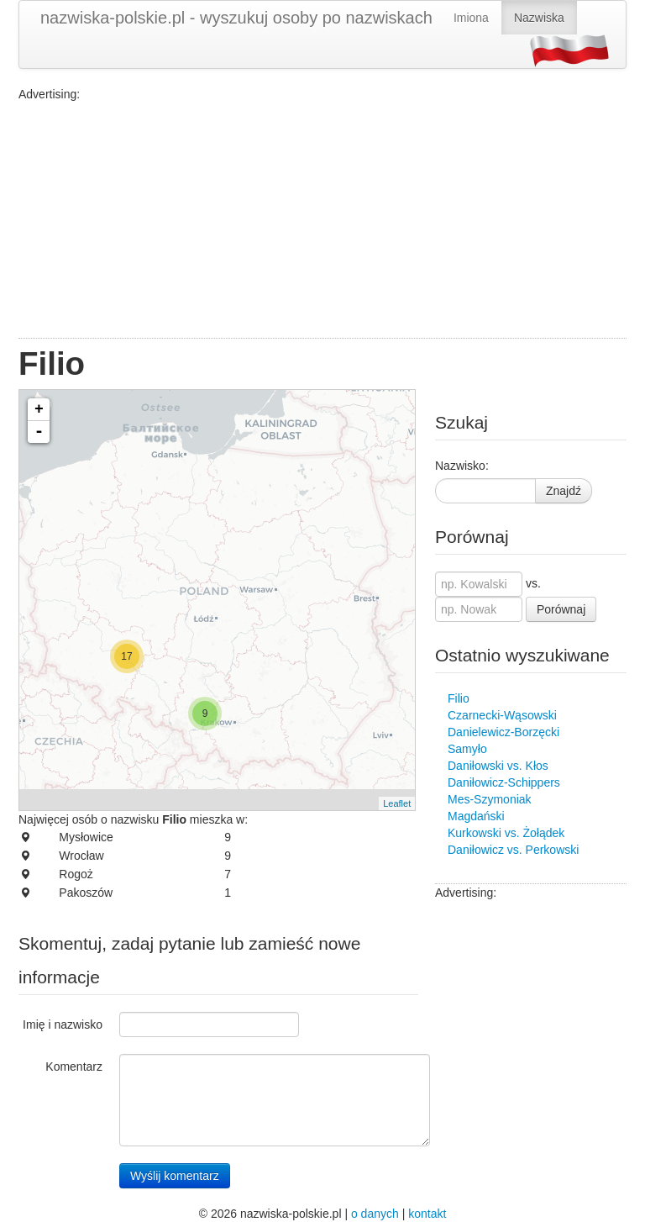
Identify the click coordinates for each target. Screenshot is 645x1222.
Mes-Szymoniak (490, 799)
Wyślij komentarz (174, 1175)
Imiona (471, 17)
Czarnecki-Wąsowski (502, 715)
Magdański (476, 816)
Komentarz (73, 1066)
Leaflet (397, 803)
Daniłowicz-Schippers (504, 782)
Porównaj (561, 609)
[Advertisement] (322, 220)
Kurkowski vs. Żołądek (506, 833)
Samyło (467, 749)
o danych (375, 1213)
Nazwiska (539, 17)
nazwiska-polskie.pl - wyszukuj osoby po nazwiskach (236, 17)
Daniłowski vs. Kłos (498, 765)
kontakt (427, 1213)
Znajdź (563, 491)
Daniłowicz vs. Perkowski (513, 849)
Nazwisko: (462, 465)
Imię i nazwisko (62, 1024)
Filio (458, 698)
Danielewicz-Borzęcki (503, 732)
